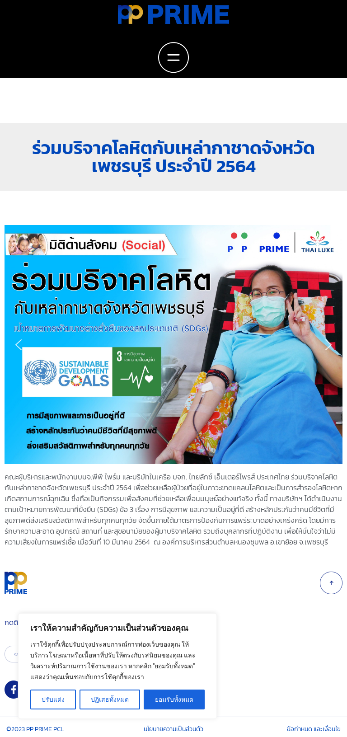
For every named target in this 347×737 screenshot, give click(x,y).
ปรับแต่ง (53, 699)
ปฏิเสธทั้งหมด (110, 699)
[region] (173, 344)
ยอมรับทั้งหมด (174, 699)
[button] (18, 345)
